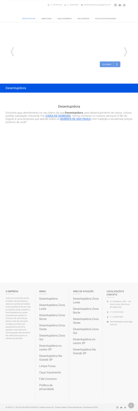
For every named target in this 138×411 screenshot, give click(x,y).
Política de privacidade (105, 19)
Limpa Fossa (46, 19)
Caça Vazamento (64, 19)
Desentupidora (28, 19)
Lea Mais (110, 64)
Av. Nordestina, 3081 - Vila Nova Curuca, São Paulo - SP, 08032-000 (120, 304)
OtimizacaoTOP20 (90, 407)
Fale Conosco (83, 19)
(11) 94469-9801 (73, 5)
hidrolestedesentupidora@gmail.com (97, 5)
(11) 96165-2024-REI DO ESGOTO (25, 407)
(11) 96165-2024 (56, 5)
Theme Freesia (60, 407)
